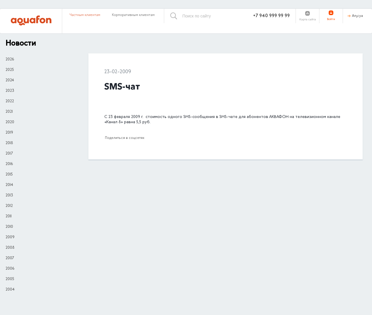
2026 (10, 60)
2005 (10, 279)
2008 (10, 248)
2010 (9, 227)
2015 (9, 175)
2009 (10, 237)
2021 (9, 112)
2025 (10, 70)
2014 (9, 185)
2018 (9, 143)
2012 (9, 206)
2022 (10, 101)
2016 (9, 164)
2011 (9, 216)
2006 (10, 269)
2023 (10, 91)
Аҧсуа (357, 16)
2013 (9, 196)
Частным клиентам (84, 15)
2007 (10, 258)
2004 (10, 290)
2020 (10, 122)
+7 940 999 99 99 (271, 16)
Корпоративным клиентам (133, 15)
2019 (9, 133)
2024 (10, 80)
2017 (9, 154)
